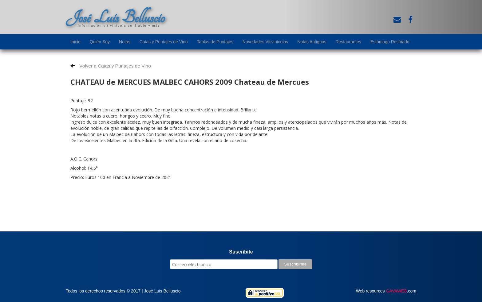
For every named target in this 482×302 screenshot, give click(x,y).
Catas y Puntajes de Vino (164, 41)
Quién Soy (100, 41)
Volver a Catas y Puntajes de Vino (110, 65)
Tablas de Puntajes (215, 41)
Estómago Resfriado (389, 41)
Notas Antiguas (311, 41)
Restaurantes (348, 41)
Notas (124, 41)
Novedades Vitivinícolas (265, 41)
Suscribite (241, 251)
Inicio (75, 41)
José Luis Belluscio (115, 17)
